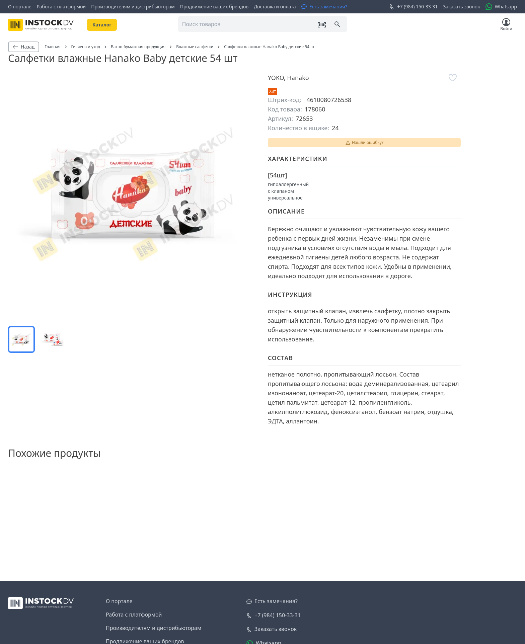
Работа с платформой (61, 6)
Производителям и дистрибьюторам (133, 6)
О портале (19, 6)
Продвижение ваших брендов (214, 6)
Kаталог (101, 24)
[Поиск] (337, 24)
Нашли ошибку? (364, 142)
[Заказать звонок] (271, 629)
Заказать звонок (461, 6)
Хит (272, 91)
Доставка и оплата (275, 6)
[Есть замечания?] (324, 7)
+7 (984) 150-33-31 (413, 7)
